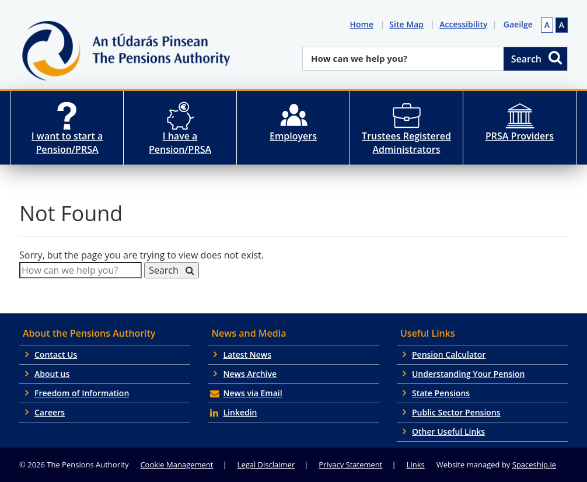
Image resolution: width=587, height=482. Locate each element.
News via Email (252, 393)
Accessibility (466, 24)
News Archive (250, 373)
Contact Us (55, 354)
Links (416, 464)
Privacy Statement (350, 464)
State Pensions (441, 393)
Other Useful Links (448, 431)
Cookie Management (176, 464)
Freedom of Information (81, 393)
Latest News (247, 354)
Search (537, 57)
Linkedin (240, 412)
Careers (49, 412)
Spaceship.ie (534, 464)
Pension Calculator (448, 354)
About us (51, 373)
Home (364, 24)
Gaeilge (518, 24)
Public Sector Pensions (456, 412)
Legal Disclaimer (266, 464)
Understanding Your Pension (468, 373)
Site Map (409, 24)
